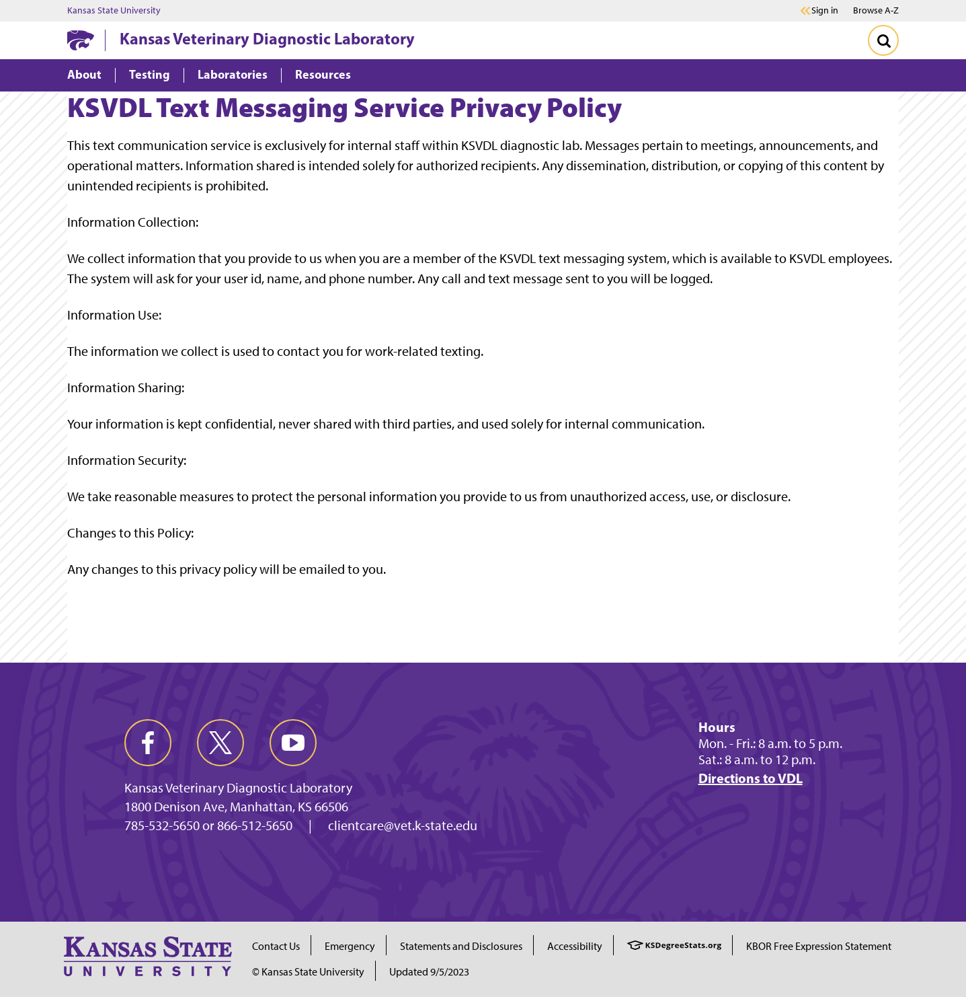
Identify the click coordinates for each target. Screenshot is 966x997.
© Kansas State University (308, 971)
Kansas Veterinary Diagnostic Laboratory (267, 38)
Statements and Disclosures (461, 946)
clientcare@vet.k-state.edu (402, 825)
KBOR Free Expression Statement (818, 946)
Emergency (350, 946)
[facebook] (147, 742)
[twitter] (220, 742)
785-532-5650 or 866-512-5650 (208, 825)
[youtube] (293, 742)
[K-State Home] (80, 40)
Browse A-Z (876, 10)
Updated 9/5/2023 (429, 971)
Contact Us (276, 946)
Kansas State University (114, 10)
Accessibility (574, 946)
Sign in (824, 10)
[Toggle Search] (883, 40)
